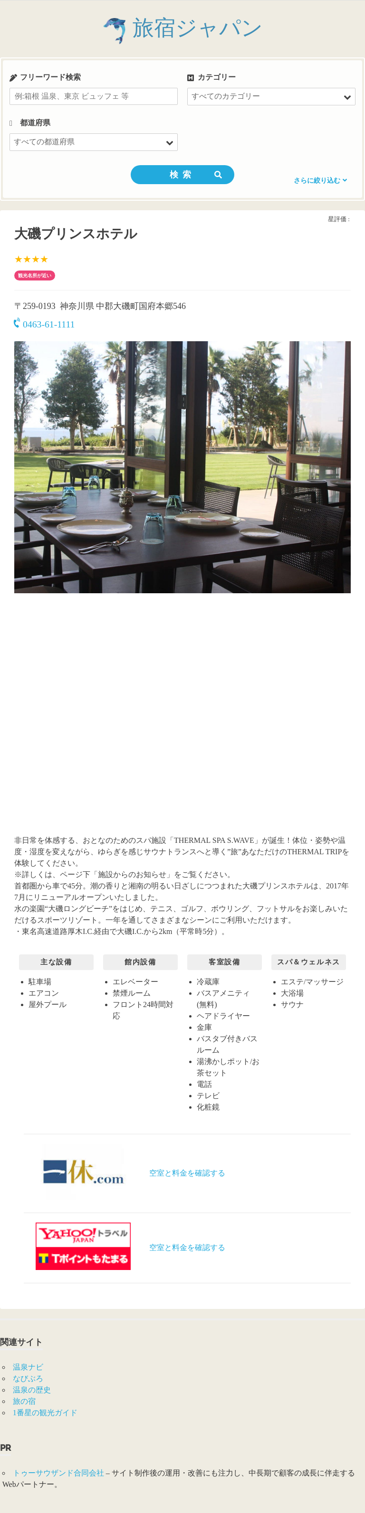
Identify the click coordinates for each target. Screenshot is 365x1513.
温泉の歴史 (32, 1390)
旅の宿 (24, 1401)
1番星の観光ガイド (45, 1413)
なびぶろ (28, 1378)
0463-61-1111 (44, 324)
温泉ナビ (28, 1367)
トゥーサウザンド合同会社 (58, 1473)
